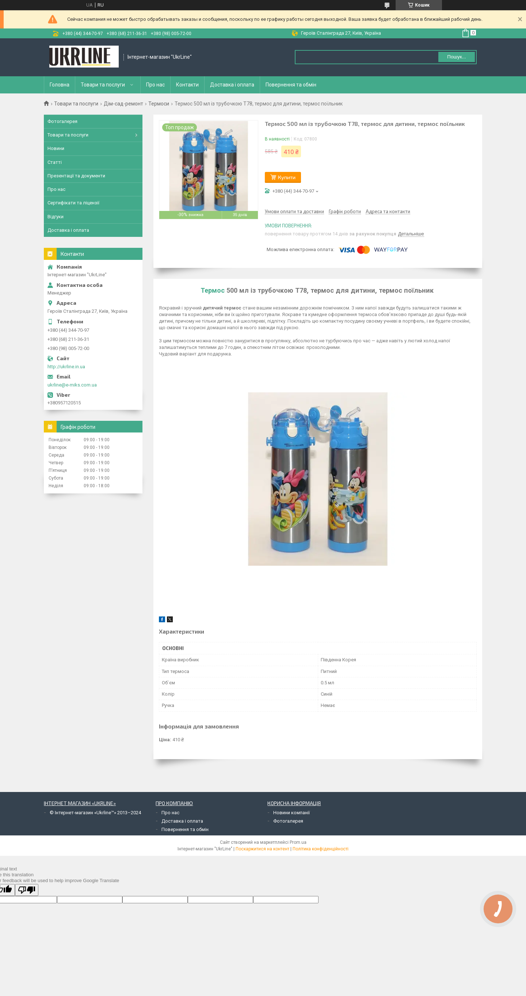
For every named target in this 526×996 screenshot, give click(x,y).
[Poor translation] (26, 890)
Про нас (155, 85)
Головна (59, 85)
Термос (213, 290)
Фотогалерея (62, 121)
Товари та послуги (103, 85)
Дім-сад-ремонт (123, 104)
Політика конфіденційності (320, 848)
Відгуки (55, 216)
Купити (287, 177)
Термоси (158, 104)
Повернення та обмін (291, 85)
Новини (55, 148)
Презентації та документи (76, 175)
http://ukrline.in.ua (66, 366)
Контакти (187, 85)
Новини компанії (291, 812)
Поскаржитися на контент (262, 848)
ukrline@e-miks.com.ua (72, 385)
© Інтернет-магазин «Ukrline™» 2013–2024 (95, 812)
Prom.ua (298, 842)
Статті (54, 162)
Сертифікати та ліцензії (73, 202)
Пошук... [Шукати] (456, 56)
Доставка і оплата (232, 85)
